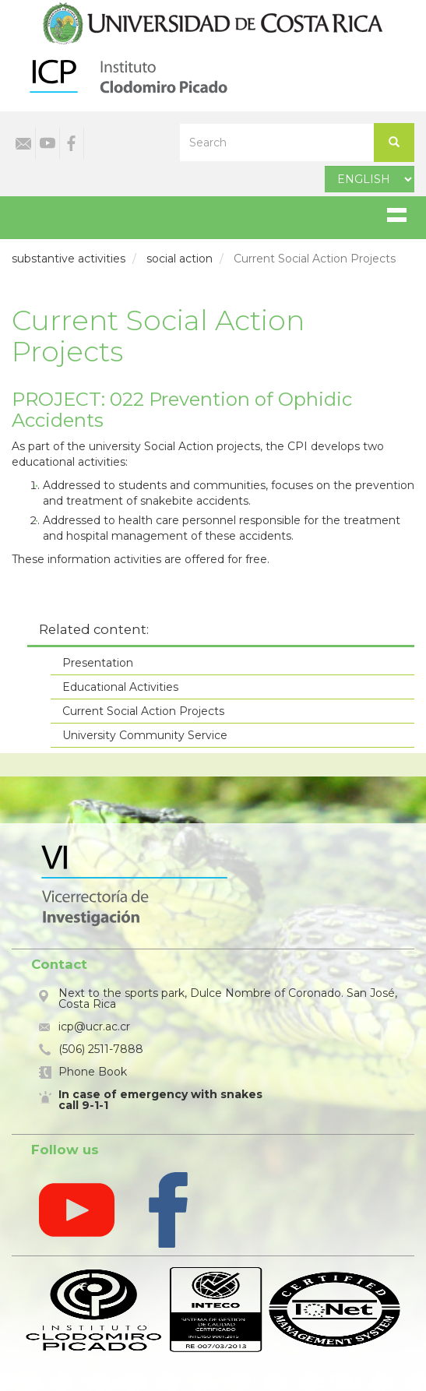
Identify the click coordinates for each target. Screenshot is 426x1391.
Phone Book (92, 1072)
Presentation (97, 663)
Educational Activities (120, 687)
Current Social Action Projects (143, 711)
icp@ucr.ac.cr (94, 1026)
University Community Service (144, 735)
